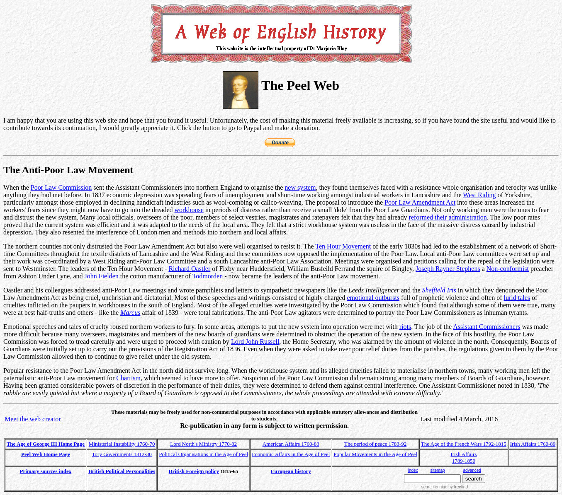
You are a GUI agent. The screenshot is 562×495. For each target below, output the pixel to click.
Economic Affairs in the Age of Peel (291, 454)
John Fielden (102, 276)
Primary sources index (46, 471)
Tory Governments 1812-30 (122, 454)
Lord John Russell (255, 341)
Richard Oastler (189, 268)
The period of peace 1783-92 (375, 444)
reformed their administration (448, 217)
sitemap (438, 470)
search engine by (444, 487)
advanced (472, 470)
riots (405, 326)
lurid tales (517, 297)
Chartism (128, 378)
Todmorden (207, 276)
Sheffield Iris (439, 290)
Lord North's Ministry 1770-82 (203, 444)
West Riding (479, 194)
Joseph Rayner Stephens (448, 268)
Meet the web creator (33, 419)
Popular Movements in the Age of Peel (375, 454)
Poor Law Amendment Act (419, 202)
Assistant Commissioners (486, 326)
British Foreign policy (194, 471)
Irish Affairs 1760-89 (533, 444)
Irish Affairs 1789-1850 (463, 457)
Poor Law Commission (61, 187)
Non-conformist (508, 268)
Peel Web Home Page (45, 454)
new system (300, 187)
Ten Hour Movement (343, 246)
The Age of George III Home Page (46, 444)
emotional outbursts (373, 297)
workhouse (189, 209)
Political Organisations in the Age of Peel (203, 454)
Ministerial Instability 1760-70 (122, 444)
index (413, 470)
